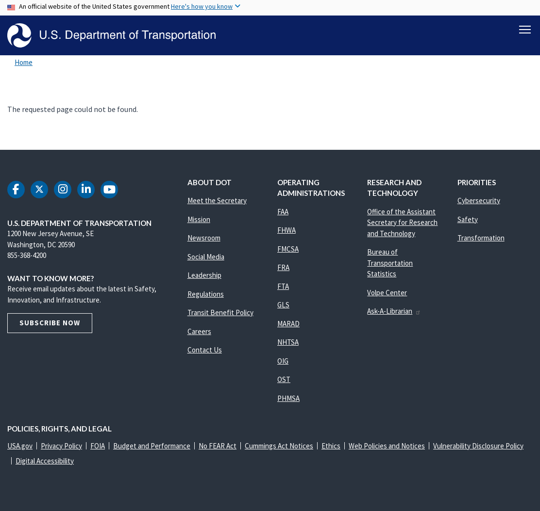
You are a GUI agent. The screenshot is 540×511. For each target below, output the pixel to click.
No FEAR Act (217, 445)
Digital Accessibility (45, 460)
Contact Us (204, 349)
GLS (283, 304)
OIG (282, 361)
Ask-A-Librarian (394, 311)
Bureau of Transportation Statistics (390, 262)
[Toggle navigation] (525, 29)
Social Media (205, 256)
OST (283, 379)
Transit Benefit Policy (220, 312)
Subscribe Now (49, 322)
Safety (467, 219)
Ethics (330, 445)
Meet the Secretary (217, 200)
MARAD (288, 323)
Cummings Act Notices (279, 445)
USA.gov (20, 445)
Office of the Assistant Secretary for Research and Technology (402, 222)
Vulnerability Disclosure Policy (478, 445)
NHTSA (288, 342)
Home (24, 62)
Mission (198, 219)
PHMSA (288, 398)
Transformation (481, 237)
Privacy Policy (61, 445)
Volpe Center (387, 292)
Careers (199, 331)
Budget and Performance (151, 445)
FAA (282, 211)
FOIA (97, 445)
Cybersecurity (478, 200)
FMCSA (288, 249)
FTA (283, 286)
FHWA (286, 230)
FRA (283, 267)
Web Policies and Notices (387, 445)
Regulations (205, 294)
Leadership (204, 275)
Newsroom (203, 237)
